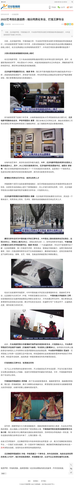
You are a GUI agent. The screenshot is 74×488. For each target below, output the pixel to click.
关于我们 (43, 481)
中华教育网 (15, 14)
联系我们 (35, 481)
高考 (2, 448)
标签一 (4, 473)
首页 (29, 481)
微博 (71, 7)
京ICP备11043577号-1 (48, 484)
